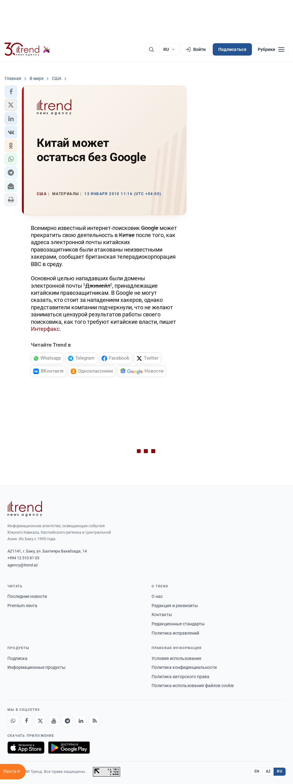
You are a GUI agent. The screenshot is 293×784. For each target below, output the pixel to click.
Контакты (162, 614)
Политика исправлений (175, 633)
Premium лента (22, 605)
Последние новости (27, 596)
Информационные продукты (36, 667)
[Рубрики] (271, 49)
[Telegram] (67, 720)
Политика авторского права (180, 676)
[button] (11, 92)
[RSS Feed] (94, 720)
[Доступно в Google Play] (69, 747)
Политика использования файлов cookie (193, 685)
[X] (40, 720)
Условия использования (176, 658)
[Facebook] (26, 720)
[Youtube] (53, 720)
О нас (157, 596)
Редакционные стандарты (178, 623)
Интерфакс (45, 329)
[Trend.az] (27, 49)
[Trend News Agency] (24, 508)
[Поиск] (151, 49)
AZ (268, 771)
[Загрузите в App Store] (25, 747)
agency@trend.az (22, 565)
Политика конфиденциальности (184, 667)
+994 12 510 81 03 (23, 558)
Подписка (17, 658)
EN (256, 771)
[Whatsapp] (13, 720)
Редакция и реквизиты (175, 605)
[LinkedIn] (80, 720)
